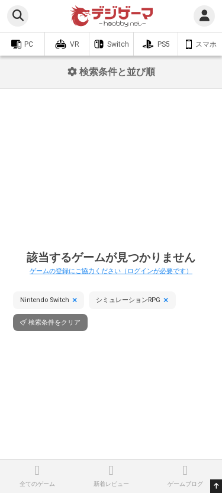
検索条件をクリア (54, 322)
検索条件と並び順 (111, 71)
